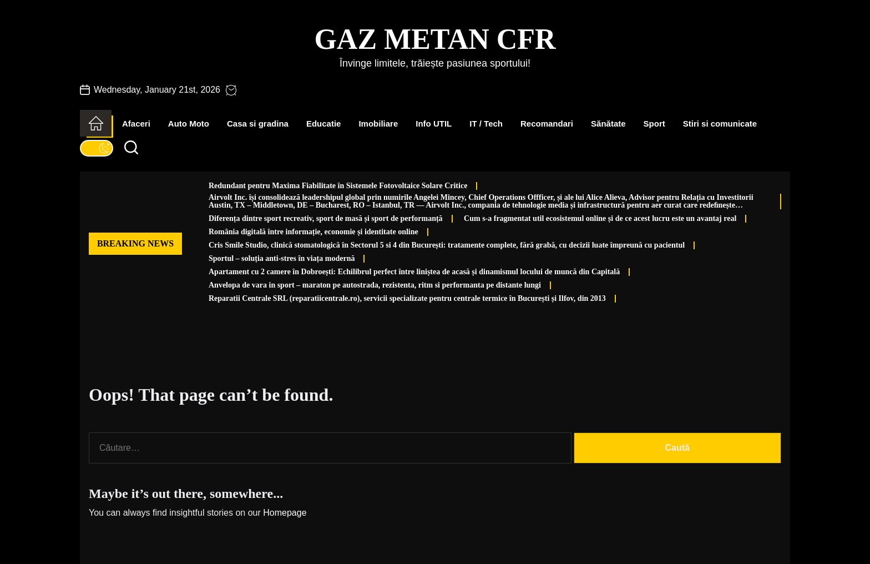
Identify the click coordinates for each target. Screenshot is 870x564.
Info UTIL (434, 123)
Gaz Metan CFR (434, 39)
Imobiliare (378, 123)
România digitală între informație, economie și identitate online (313, 232)
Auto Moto (188, 123)
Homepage (284, 512)
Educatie (323, 123)
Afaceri (136, 123)
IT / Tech (486, 123)
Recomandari (546, 123)
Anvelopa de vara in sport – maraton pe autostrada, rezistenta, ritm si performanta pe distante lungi (375, 285)
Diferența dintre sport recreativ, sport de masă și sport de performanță (326, 218)
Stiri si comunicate (720, 123)
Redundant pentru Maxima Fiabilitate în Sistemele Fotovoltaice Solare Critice (338, 186)
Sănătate (608, 123)
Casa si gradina (258, 123)
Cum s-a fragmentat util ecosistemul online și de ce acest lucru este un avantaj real (600, 218)
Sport (654, 123)
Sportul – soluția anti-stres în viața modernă (282, 258)
